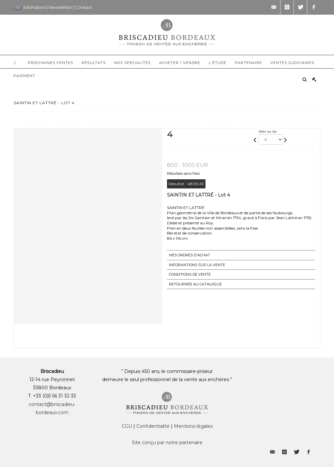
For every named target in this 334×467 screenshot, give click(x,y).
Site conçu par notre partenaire (167, 442)
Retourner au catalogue (195, 284)
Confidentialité (153, 426)
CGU (127, 426)
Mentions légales (193, 426)
